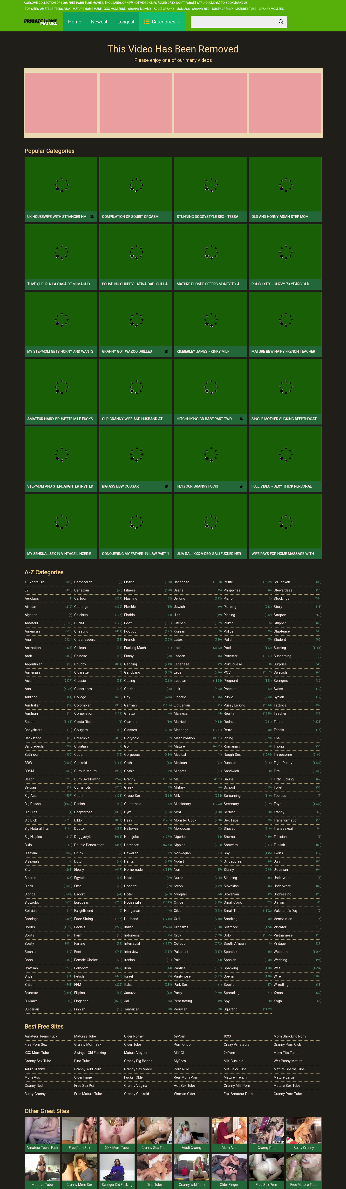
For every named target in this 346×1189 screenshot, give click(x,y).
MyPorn (180, 1061)
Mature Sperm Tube (289, 1069)
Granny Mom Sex (271, 9)
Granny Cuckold (136, 1094)
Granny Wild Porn (87, 1069)
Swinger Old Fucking (90, 1053)
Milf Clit (180, 1053)
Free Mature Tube (88, 1094)
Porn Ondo (182, 1044)
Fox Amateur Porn (238, 1094)
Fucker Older (134, 1077)
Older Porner (134, 1036)
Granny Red (201, 9)
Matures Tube (245, 9)
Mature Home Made (87, 9)
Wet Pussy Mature (288, 1061)
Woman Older (184, 1094)
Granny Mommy (139, 9)
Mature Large (284, 1077)
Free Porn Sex (36, 1044)
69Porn (179, 1036)
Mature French (235, 1077)
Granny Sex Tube (38, 1061)
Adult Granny (164, 9)
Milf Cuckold (233, 1061)
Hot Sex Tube (184, 1085)
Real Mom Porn (186, 1077)
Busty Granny (222, 9)
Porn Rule (181, 1069)
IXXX (227, 1036)
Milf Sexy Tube (235, 1069)
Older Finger (83, 1077)
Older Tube (132, 1044)
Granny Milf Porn (237, 1085)
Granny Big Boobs (138, 1061)
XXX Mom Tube (115, 9)
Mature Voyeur (136, 1053)
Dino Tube (82, 1061)
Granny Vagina (135, 1085)
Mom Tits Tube (286, 1053)
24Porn (229, 1053)
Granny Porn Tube (288, 1094)
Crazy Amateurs (237, 1044)
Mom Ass (183, 9)
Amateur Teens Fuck (55, 9)
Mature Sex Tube (287, 1085)
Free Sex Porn (85, 1085)
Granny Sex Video (138, 1069)
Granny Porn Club (287, 1044)
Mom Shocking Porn (290, 1036)
